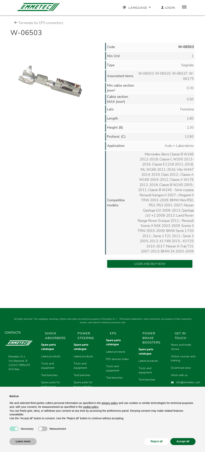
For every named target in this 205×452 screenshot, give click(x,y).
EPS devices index (117, 359)
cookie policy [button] (90, 406)
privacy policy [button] (110, 403)
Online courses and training (183, 358)
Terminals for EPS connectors (38, 23)
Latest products (50, 356)
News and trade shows (181, 347)
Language (137, 8)
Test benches (49, 375)
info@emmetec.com (184, 382)
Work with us (179, 375)
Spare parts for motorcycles (50, 384)
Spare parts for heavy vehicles (83, 384)
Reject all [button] (156, 441)
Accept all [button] (183, 441)
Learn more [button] (23, 441)
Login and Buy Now (149, 264)
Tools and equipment (47, 366)
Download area (181, 368)
